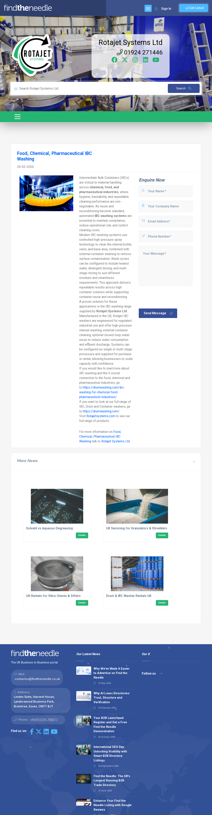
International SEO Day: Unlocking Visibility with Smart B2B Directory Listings (110, 753)
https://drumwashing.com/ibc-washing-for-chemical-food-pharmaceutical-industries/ (102, 392)
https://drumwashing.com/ (101, 411)
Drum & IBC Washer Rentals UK (128, 596)
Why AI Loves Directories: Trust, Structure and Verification (112, 697)
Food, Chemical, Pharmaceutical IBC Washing (100, 436)
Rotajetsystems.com (100, 416)
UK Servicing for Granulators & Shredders (136, 528)
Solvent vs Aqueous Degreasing (49, 528)
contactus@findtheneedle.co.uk (37, 679)
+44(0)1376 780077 (44, 719)
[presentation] (168, 297)
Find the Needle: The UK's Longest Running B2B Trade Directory (112, 780)
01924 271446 (140, 52)
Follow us (152, 673)
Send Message (158, 313)
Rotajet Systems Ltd (131, 42)
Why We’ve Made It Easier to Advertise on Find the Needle (112, 673)
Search (183, 88)
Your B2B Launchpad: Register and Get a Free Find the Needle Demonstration (110, 724)
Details (82, 535)
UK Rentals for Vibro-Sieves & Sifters (53, 596)
